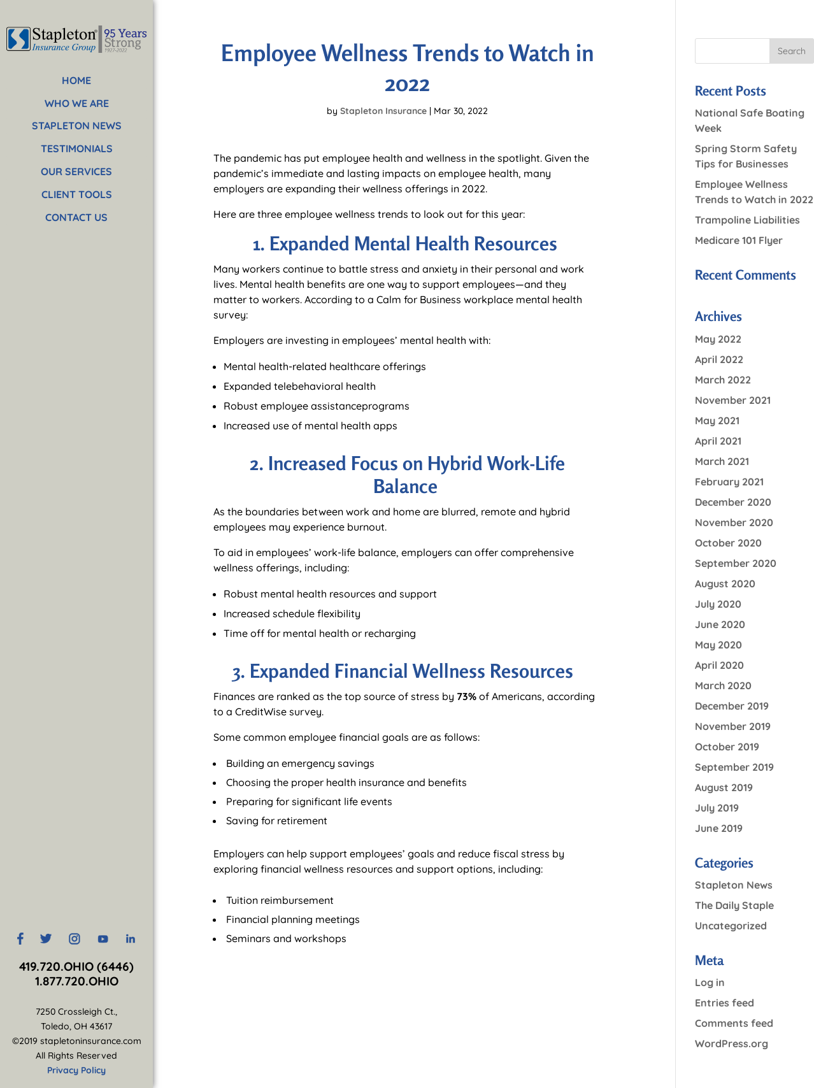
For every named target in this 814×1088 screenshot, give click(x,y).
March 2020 (723, 685)
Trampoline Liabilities (747, 219)
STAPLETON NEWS (77, 125)
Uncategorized (731, 925)
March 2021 (722, 461)
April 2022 (719, 359)
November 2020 (734, 522)
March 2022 (723, 379)
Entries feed (724, 1002)
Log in (710, 982)
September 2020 (735, 563)
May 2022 (718, 339)
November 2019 (733, 726)
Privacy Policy (76, 1070)
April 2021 (718, 440)
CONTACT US (76, 217)
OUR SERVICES (76, 171)
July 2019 (717, 807)
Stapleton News (734, 884)
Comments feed (734, 1023)
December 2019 (732, 705)
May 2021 (717, 420)
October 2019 (727, 746)
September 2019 (734, 767)
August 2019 (724, 787)
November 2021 (733, 400)
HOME (76, 80)
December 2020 (733, 502)
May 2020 (718, 644)
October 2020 (728, 542)
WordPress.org (731, 1043)
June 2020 (720, 624)
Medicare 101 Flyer (739, 240)
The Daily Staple (734, 905)
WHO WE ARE (77, 103)
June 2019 (719, 828)
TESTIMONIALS (77, 148)
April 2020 (719, 665)
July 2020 (718, 604)
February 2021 (729, 481)
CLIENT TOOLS (76, 194)
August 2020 (725, 583)
